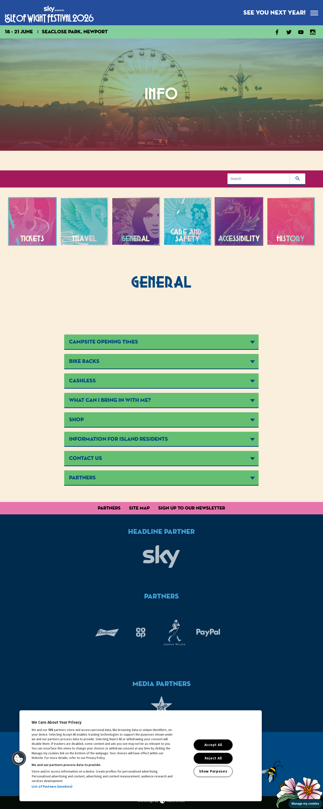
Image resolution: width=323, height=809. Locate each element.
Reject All (213, 758)
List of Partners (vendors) (52, 786)
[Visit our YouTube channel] (301, 33)
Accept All (213, 745)
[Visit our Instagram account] (312, 33)
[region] (140, 755)
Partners (109, 508)
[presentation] (314, 13)
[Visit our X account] (289, 33)
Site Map (139, 508)
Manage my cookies (305, 803)
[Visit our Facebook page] (277, 33)
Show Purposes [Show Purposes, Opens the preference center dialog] (213, 771)
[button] (18, 758)
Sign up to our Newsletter (191, 508)
